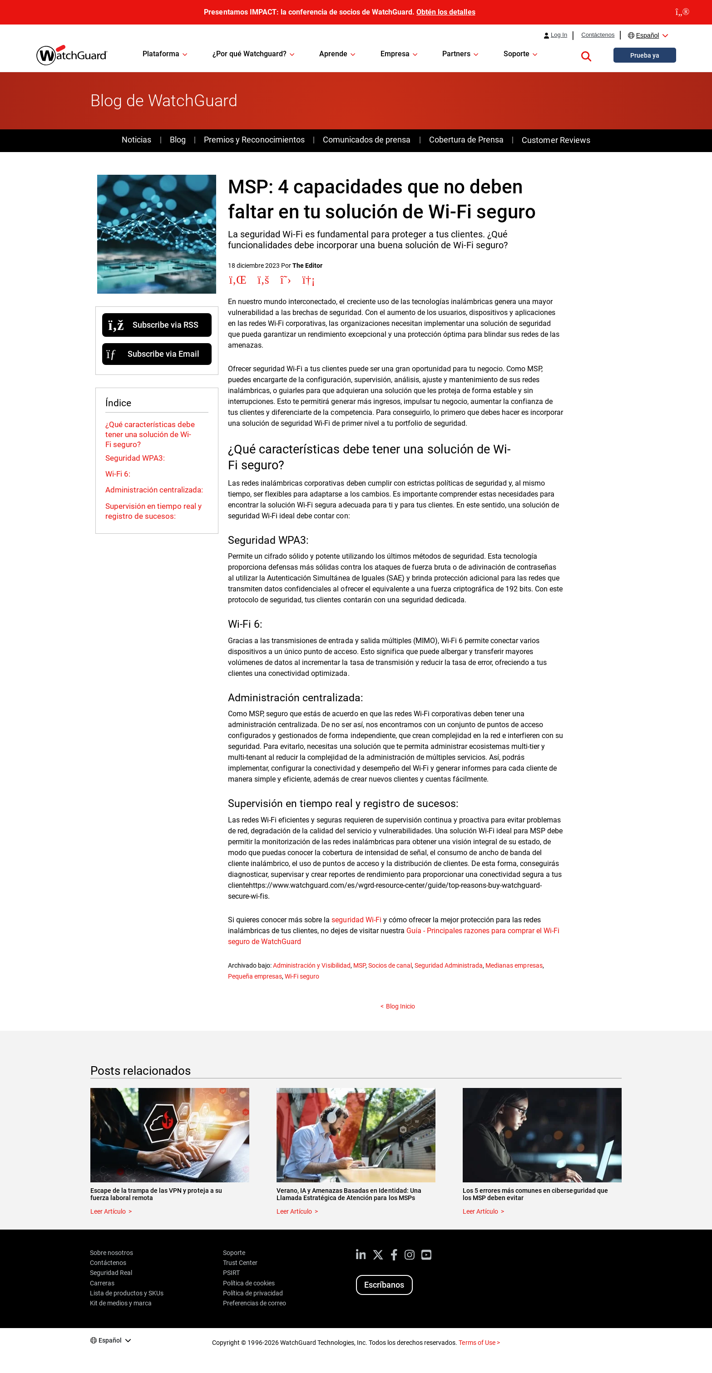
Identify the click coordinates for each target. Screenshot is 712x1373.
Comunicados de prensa (366, 139)
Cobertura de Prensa (466, 139)
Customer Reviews (556, 140)
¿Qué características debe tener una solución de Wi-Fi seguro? (150, 434)
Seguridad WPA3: (136, 458)
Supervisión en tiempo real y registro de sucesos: (153, 511)
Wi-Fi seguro (302, 976)
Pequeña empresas (255, 976)
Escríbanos (384, 1284)
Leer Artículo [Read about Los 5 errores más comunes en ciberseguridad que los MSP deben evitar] (480, 1211)
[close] (682, 12)
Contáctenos (597, 35)
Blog (178, 139)
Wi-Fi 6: (118, 473)
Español (647, 35)
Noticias (136, 139)
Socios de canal (390, 965)
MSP (359, 965)
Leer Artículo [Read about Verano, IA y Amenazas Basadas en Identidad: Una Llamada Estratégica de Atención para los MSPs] (294, 1211)
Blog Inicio (400, 1006)
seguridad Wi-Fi (356, 919)
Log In (559, 35)
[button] (586, 54)
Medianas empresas (513, 965)
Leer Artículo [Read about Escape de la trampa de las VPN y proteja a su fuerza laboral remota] (108, 1211)
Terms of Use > (479, 1342)
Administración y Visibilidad (311, 965)
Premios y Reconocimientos (254, 139)
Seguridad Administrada (449, 965)
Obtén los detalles (445, 12)
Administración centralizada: (155, 489)
